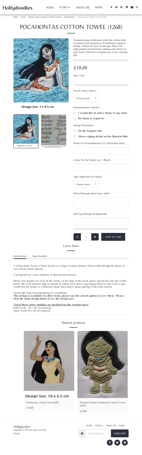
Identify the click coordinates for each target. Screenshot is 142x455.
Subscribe (120, 434)
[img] (49, 364)
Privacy (16, 433)
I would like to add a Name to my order (100, 112)
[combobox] (86, 98)
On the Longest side (87, 130)
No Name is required (88, 118)
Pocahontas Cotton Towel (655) (43, 402)
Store (23, 16)
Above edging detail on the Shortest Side (100, 136)
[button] (111, 7)
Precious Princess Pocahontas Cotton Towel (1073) (100, 404)
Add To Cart (113, 236)
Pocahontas (69, 16)
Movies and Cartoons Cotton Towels (45, 16)
